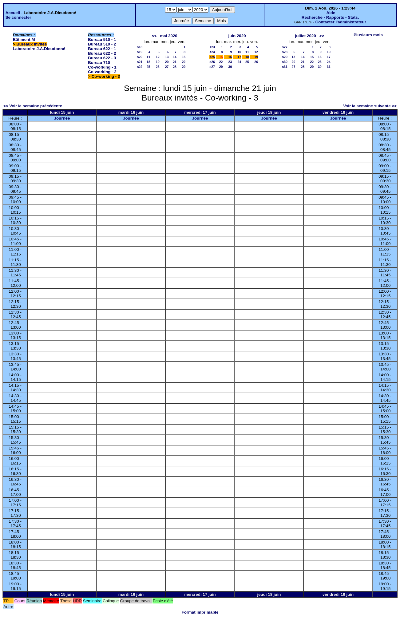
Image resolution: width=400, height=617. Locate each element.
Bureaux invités (31, 44)
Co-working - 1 (102, 67)
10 (239, 52)
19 (158, 62)
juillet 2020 (305, 36)
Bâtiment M (24, 39)
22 (183, 62)
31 (329, 67)
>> (321, 36)
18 (148, 62)
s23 (212, 47)
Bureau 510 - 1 (102, 39)
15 (183, 57)
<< (154, 36)
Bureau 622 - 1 (102, 48)
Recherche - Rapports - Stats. (330, 17)
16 (230, 57)
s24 (212, 52)
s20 (139, 57)
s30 (284, 62)
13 (167, 57)
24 (239, 62)
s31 (284, 67)
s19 (139, 52)
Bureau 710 (99, 62)
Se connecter (18, 17)
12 (158, 57)
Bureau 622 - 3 (102, 58)
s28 (284, 52)
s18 (139, 47)
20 (167, 62)
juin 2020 (237, 36)
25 (148, 67)
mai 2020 (168, 36)
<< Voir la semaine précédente (32, 106)
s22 (139, 67)
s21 (139, 62)
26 (158, 67)
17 (239, 57)
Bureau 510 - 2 (102, 44)
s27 (212, 67)
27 (167, 67)
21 (174, 62)
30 (230, 67)
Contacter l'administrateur (340, 22)
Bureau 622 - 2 (102, 53)
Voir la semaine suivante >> (370, 106)
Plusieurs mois (368, 35)
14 (174, 57)
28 (174, 67)
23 (230, 62)
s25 (212, 57)
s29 (284, 57)
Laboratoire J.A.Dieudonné (39, 48)
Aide (331, 12)
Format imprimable (200, 612)
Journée (62, 118)
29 (183, 67)
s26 (212, 62)
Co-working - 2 (102, 71)
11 (148, 57)
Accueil (13, 12)
